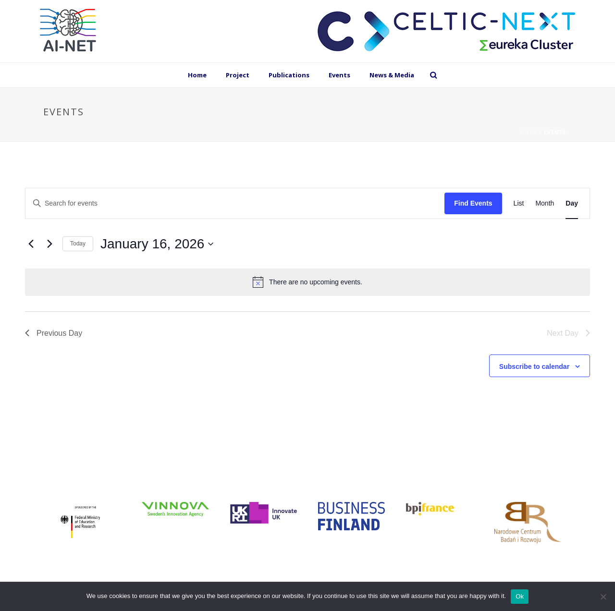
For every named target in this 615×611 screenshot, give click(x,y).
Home (197, 75)
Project (237, 75)
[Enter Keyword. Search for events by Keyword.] (234, 203)
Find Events (473, 203)
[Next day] (49, 244)
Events (339, 75)
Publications (289, 75)
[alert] (307, 282)
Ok (520, 596)
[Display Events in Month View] (544, 203)
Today (78, 243)
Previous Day (53, 333)
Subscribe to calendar (534, 366)
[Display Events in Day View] (572, 203)
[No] (603, 596)
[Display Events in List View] (519, 203)
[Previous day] (31, 244)
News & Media (391, 75)
